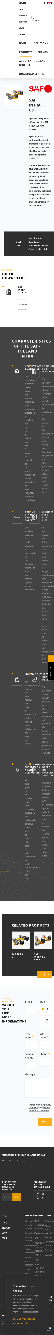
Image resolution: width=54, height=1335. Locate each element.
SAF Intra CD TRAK (40, 957)
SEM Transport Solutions (39, 1225)
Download (22, 304)
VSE (36, 1238)
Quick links (18, 244)
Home (22, 43)
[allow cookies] (20, 1323)
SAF (36, 1259)
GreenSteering (40, 1233)
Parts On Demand (23, 12)
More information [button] (30, 1312)
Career (22, 34)
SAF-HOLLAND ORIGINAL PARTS (39, 1270)
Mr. (47, 1010)
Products (25, 52)
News (21, 28)
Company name (29, 1055)
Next (48, 974)
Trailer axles (28, 1271)
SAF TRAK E (17, 955)
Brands (43, 52)
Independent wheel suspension (30, 1249)
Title (42, 1001)
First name (27, 1035)
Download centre (31, 73)
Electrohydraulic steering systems (30, 1237)
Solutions (41, 43)
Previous (41, 974)
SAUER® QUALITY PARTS (39, 1251)
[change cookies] (25, 1319)
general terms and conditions (39, 1109)
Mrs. (47, 1022)
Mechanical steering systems (30, 1225)
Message (29, 1074)
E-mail (28, 1001)
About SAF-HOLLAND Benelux (32, 63)
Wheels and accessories (30, 1261)
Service (22, 3)
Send (44, 1121)
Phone (43, 1054)
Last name (43, 1035)
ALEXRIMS (39, 1242)
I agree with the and (40, 1107)
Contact (23, 22)
